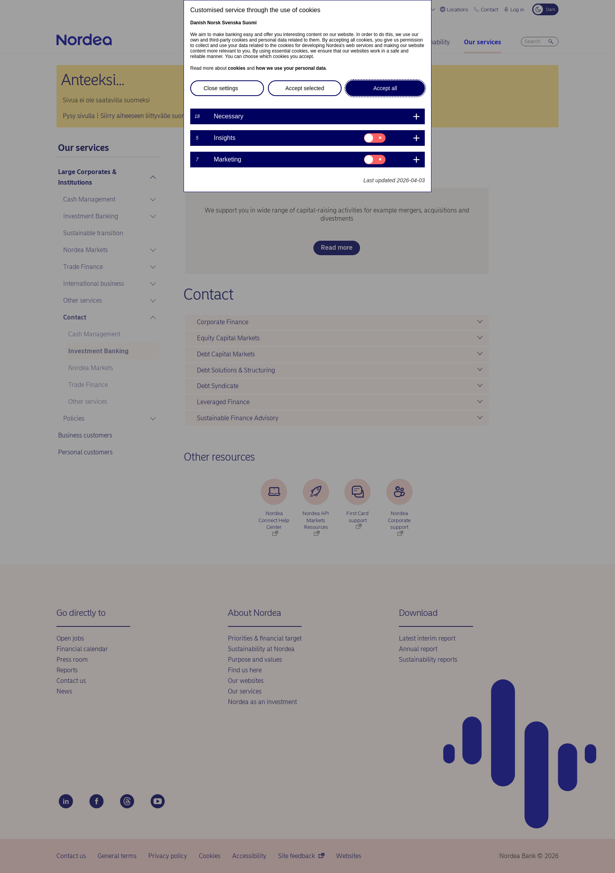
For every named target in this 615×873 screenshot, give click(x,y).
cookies (237, 68)
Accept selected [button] (305, 88)
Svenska (231, 22)
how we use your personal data (291, 68)
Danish (198, 22)
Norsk (213, 22)
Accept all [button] (385, 88)
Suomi (249, 22)
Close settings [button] (221, 88)
